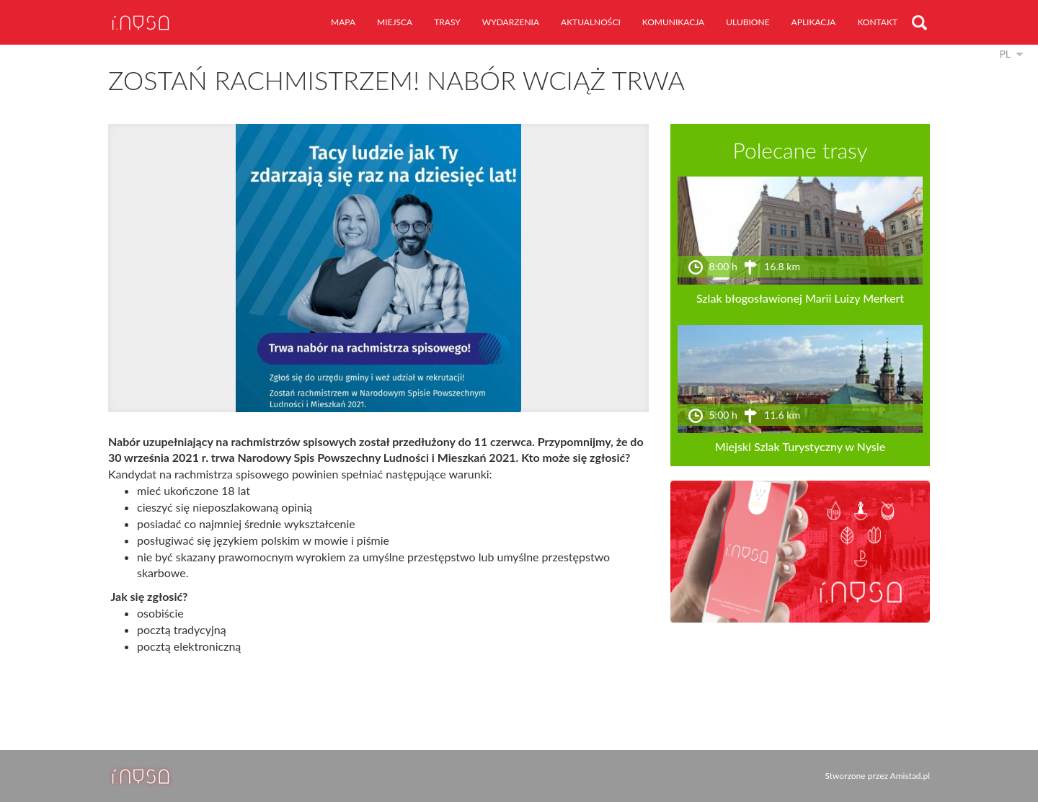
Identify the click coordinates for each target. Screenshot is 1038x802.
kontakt (877, 22)
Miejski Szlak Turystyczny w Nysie (800, 446)
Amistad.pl (910, 775)
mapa (343, 22)
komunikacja (673, 22)
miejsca (394, 22)
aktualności (591, 22)
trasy (447, 22)
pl (1005, 54)
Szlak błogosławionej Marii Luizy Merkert (800, 298)
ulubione (747, 22)
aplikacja (813, 22)
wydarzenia (510, 22)
